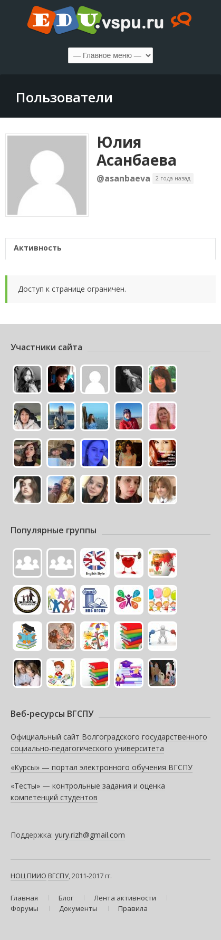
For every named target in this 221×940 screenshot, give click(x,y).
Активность (38, 248)
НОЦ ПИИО (28, 875)
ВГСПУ (58, 875)
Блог (66, 898)
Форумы (25, 908)
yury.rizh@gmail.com (90, 835)
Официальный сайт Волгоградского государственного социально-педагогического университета (109, 742)
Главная (24, 898)
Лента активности (125, 898)
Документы (78, 908)
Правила (133, 908)
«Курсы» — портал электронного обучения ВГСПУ (102, 767)
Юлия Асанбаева (137, 151)
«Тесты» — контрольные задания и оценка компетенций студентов (88, 791)
